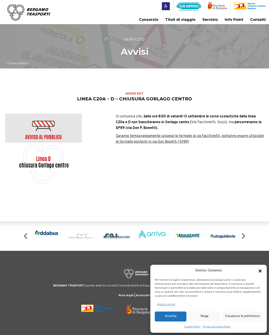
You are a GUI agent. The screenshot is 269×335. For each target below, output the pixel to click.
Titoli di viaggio (180, 20)
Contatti (258, 20)
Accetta (170, 316)
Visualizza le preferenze (242, 316)
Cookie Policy (192, 327)
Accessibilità (145, 295)
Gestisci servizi (166, 304)
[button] (260, 271)
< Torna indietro (17, 63)
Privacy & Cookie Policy (217, 327)
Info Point (234, 20)
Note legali (126, 295)
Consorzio (148, 20)
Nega (204, 316)
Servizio (210, 20)
